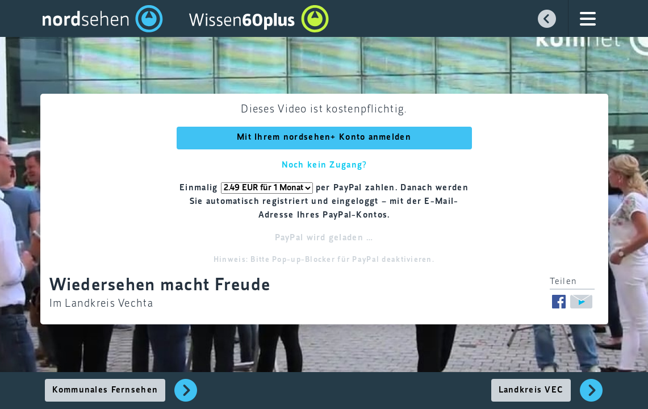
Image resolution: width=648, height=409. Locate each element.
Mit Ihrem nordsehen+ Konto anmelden (324, 137)
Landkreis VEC (531, 390)
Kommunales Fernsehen (105, 390)
